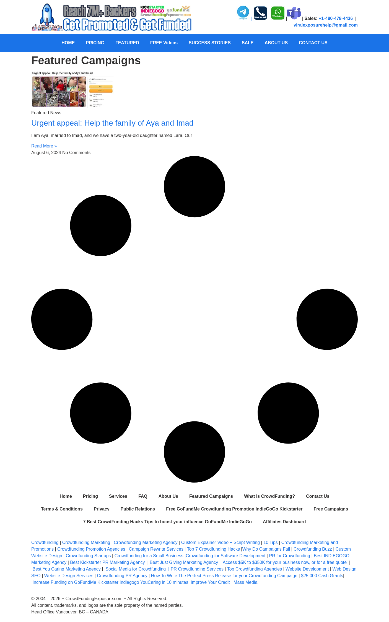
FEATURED (127, 42)
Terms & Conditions (62, 509)
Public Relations (138, 509)
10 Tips (270, 542)
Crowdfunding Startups (88, 555)
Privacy (102, 509)
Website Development (307, 569)
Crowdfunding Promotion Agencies (91, 549)
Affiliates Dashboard (284, 521)
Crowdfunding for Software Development (225, 555)
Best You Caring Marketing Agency (66, 569)
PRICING (95, 42)
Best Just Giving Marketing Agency (184, 562)
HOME (68, 42)
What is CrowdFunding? (269, 496)
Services (118, 496)
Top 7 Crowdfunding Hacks (213, 549)
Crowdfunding (45, 542)
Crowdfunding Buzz (313, 549)
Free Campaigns (331, 509)
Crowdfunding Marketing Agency (145, 542)
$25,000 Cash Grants (322, 575)
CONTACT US (313, 42)
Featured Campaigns (211, 496)
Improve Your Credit (211, 582)
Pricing (90, 496)
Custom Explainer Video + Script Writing (220, 542)
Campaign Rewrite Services (156, 549)
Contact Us (317, 496)
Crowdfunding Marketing (86, 542)
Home (65, 496)
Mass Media (245, 582)
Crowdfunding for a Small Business (149, 555)
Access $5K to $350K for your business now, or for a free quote (285, 562)
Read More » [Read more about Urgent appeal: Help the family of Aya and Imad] (44, 146)
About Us (168, 496)
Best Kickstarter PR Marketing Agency (107, 562)
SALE (248, 42)
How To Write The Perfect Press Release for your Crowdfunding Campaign (224, 575)
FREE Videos (164, 42)
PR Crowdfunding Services (197, 569)
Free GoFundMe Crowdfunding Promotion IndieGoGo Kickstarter (234, 509)
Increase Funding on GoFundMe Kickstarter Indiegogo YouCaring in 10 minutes (110, 582)
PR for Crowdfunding (289, 555)
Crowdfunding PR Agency (122, 575)
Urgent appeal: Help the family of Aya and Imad (112, 123)
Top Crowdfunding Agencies (254, 569)
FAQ (142, 496)
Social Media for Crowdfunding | (137, 569)
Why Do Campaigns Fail (266, 549)
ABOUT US (276, 42)
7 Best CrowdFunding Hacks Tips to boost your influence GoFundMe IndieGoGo (167, 521)
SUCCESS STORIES (210, 42)
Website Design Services (69, 575)
